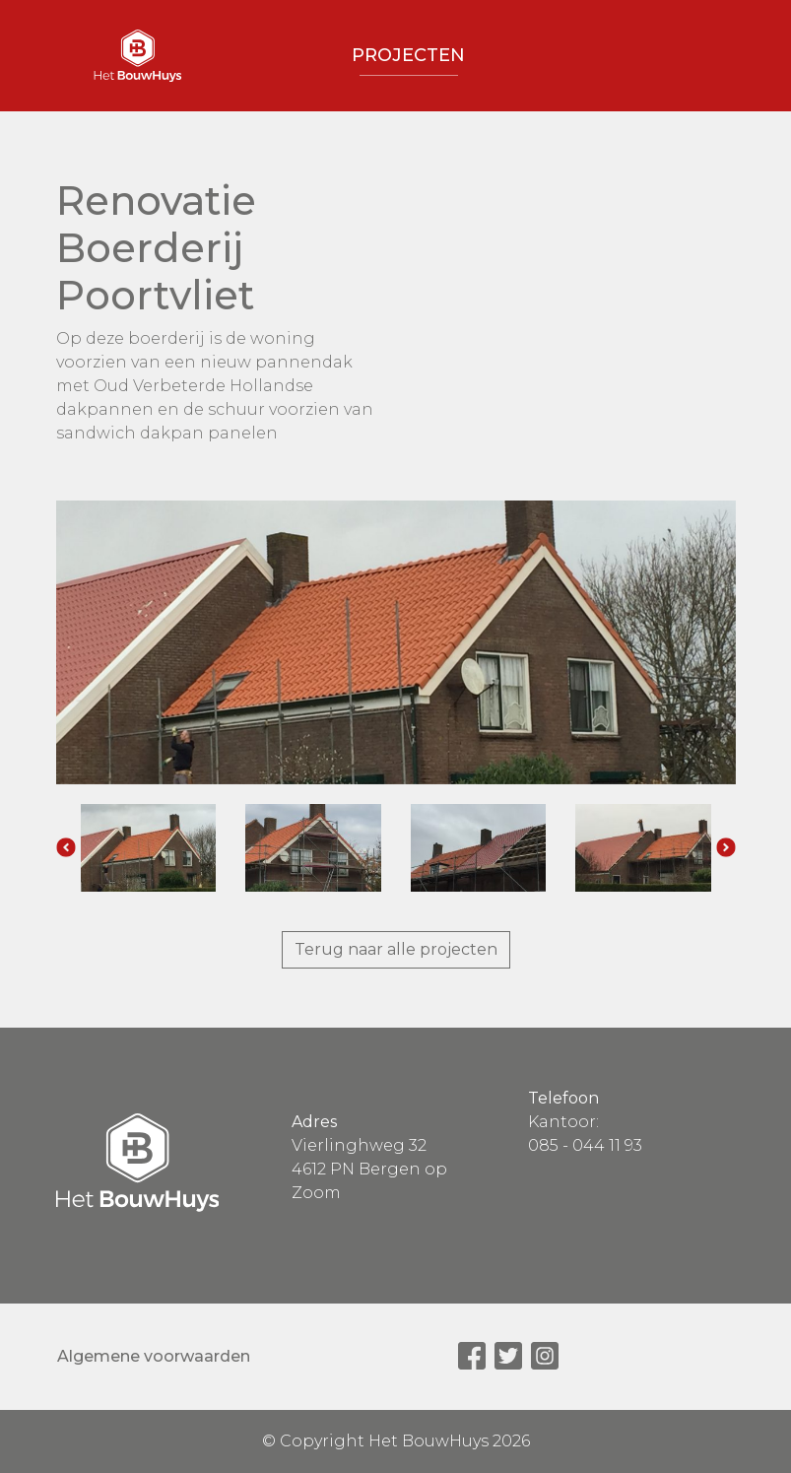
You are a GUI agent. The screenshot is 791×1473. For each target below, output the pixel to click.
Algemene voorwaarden (153, 1356)
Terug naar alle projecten (396, 949)
